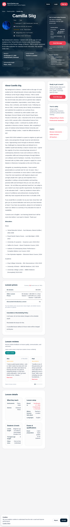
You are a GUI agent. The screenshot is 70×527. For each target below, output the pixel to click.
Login (56, 4)
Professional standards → (57, 120)
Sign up (64, 4)
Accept (64, 520)
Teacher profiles (11, 11)
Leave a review (10, 352)
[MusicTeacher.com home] (13, 4)
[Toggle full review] (17, 370)
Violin (21, 20)
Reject (56, 520)
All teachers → (54, 137)
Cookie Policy (6, 523)
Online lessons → (55, 134)
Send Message (57, 43)
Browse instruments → (57, 132)
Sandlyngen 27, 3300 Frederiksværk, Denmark (11, 56)
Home (48, 4)
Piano (15, 20)
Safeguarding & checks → (57, 118)
